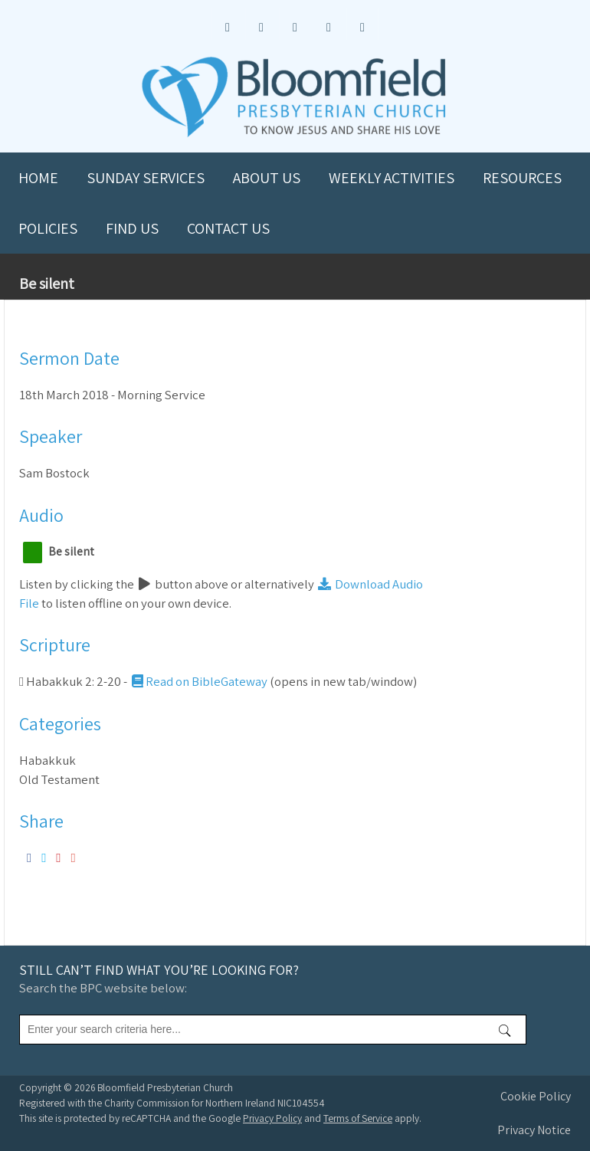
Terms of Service (357, 1118)
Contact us (228, 228)
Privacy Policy (272, 1118)
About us (266, 178)
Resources (522, 178)
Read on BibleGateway (198, 681)
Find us (132, 228)
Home (38, 178)
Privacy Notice (534, 1130)
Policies (47, 228)
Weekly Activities (391, 178)
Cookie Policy (535, 1096)
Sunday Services (146, 178)
